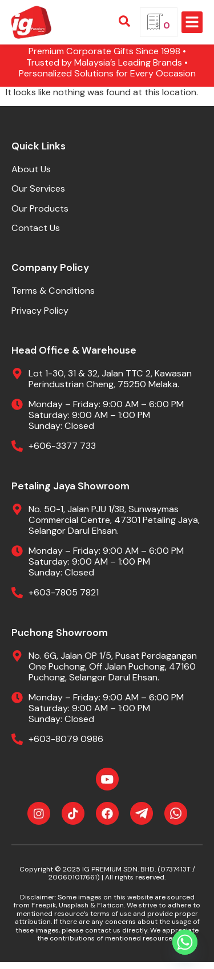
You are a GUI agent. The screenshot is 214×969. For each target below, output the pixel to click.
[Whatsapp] (184, 942)
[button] (192, 22)
